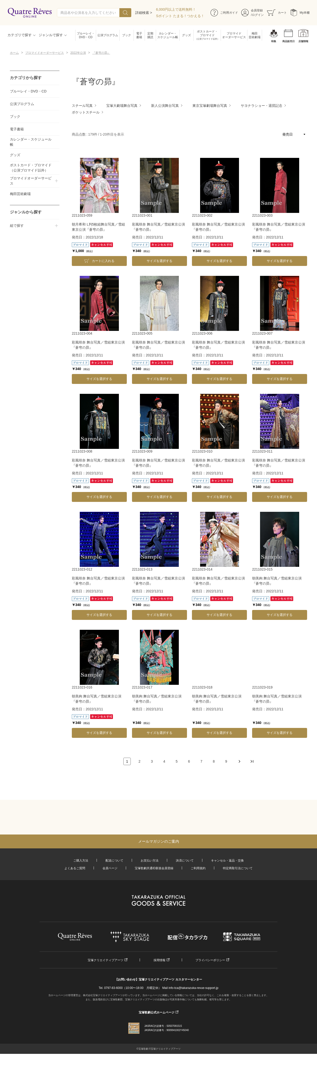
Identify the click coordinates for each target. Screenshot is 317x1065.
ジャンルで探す (51, 35)
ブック (126, 35)
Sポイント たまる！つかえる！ (180, 16)
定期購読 (150, 35)
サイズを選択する (159, 261)
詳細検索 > (143, 13)
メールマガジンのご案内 (158, 841)
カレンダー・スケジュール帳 (167, 35)
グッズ (186, 35)
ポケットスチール (86, 112)
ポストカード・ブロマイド (207, 35)
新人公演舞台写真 (165, 106)
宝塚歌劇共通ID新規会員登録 (154, 868)
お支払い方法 (149, 860)
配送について (114, 860)
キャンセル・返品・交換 (227, 860)
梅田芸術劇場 (255, 35)
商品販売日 (288, 41)
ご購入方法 (80, 860)
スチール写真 (82, 106)
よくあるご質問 (74, 868)
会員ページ (110, 868)
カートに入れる (103, 261)
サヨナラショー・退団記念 (261, 106)
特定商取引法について (238, 868)
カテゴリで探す (19, 35)
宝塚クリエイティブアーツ (105, 960)
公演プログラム (107, 35)
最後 (252, 761)
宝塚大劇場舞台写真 (121, 106)
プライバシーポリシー (210, 960)
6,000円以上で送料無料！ (176, 9)
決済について (185, 860)
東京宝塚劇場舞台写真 (209, 106)
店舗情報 (303, 41)
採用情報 (159, 960)
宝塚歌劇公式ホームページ (156, 1012)
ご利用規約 (198, 868)
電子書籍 (139, 35)
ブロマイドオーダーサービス (234, 35)
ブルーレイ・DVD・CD (86, 35)
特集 (273, 41)
